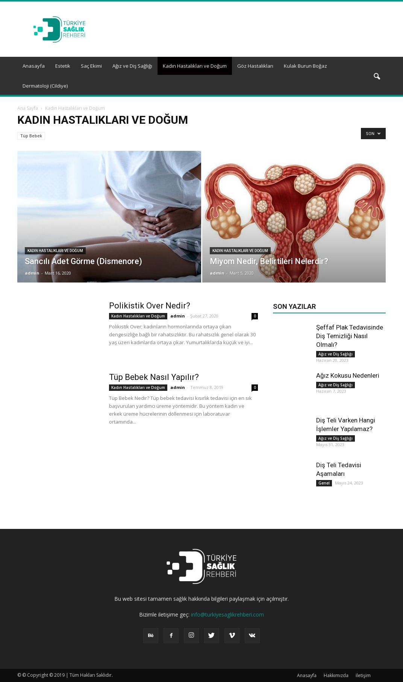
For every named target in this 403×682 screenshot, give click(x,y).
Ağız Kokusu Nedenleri (347, 375)
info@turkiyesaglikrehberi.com (227, 614)
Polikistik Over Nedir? (149, 305)
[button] (377, 77)
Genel (324, 483)
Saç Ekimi (91, 65)
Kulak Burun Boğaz (305, 65)
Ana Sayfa (27, 108)
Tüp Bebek (31, 135)
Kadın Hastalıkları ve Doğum (195, 65)
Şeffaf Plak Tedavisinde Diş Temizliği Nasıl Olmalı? (349, 336)
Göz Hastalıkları (255, 65)
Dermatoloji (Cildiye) (45, 85)
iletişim (363, 675)
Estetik (62, 65)
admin (32, 273)
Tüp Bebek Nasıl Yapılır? (154, 377)
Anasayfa (34, 65)
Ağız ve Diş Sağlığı (132, 65)
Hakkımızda (336, 675)
